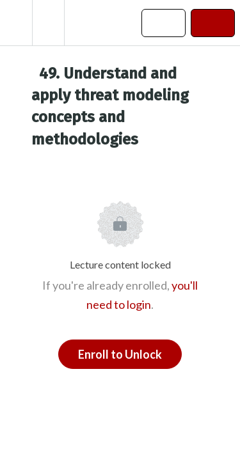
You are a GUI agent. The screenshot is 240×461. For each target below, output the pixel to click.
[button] (16, 22)
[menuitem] (48, 22)
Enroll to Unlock (120, 354)
